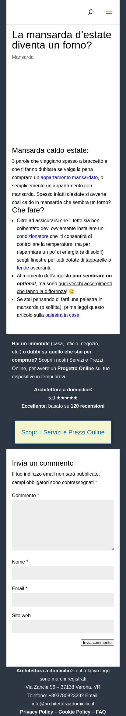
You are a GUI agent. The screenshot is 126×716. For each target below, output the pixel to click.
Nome (20, 561)
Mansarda (22, 57)
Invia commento (97, 642)
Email (19, 588)
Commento (25, 495)
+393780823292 (66, 695)
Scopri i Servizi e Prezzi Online (62, 432)
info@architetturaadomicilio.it (63, 703)
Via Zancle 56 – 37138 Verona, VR (63, 687)
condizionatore (32, 236)
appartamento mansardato (69, 177)
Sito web (21, 615)
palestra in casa (62, 315)
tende (23, 267)
